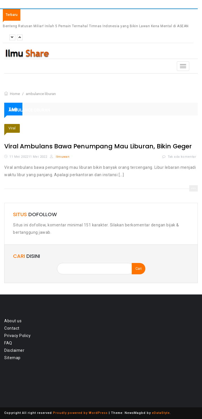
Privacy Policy (17, 335)
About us (13, 321)
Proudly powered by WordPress (80, 413)
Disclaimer (14, 350)
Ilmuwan (60, 157)
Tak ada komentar (182, 157)
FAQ (8, 343)
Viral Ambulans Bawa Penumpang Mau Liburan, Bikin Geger (98, 146)
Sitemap (12, 357)
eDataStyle (161, 413)
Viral (12, 128)
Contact (12, 328)
